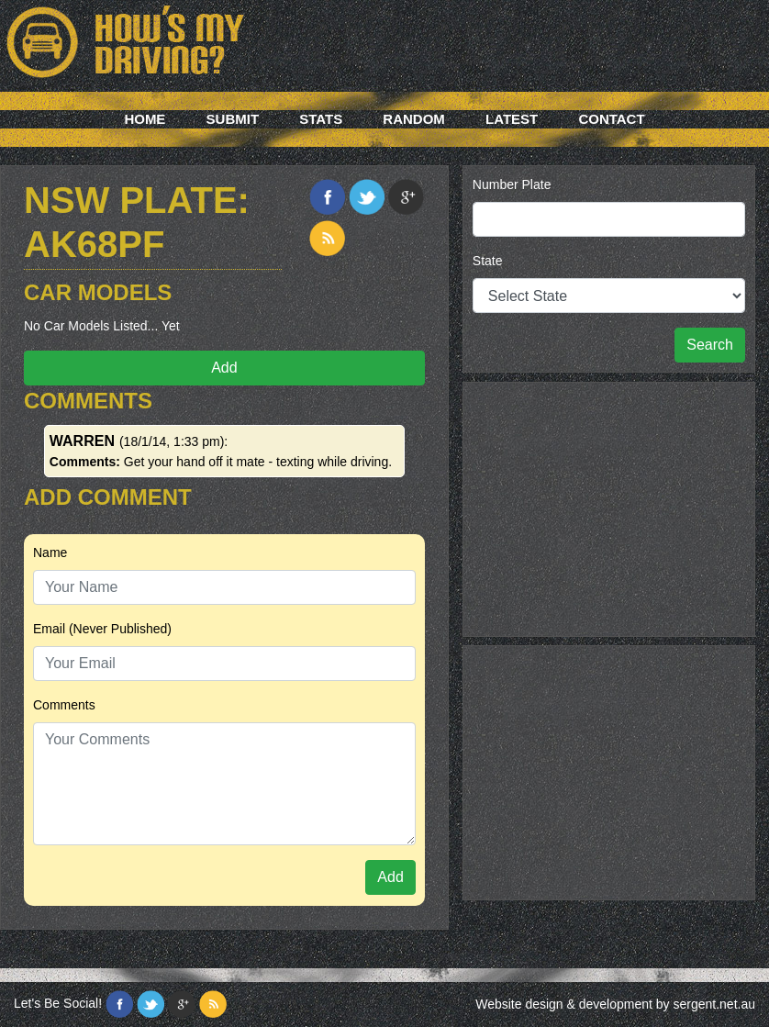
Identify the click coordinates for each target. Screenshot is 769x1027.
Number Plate (512, 184)
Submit (233, 119)
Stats (320, 119)
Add (224, 367)
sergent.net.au (714, 1004)
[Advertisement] (608, 506)
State (488, 260)
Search (709, 344)
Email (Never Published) (102, 628)
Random (414, 119)
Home (144, 119)
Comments (64, 705)
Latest (511, 119)
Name (50, 552)
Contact (611, 119)
